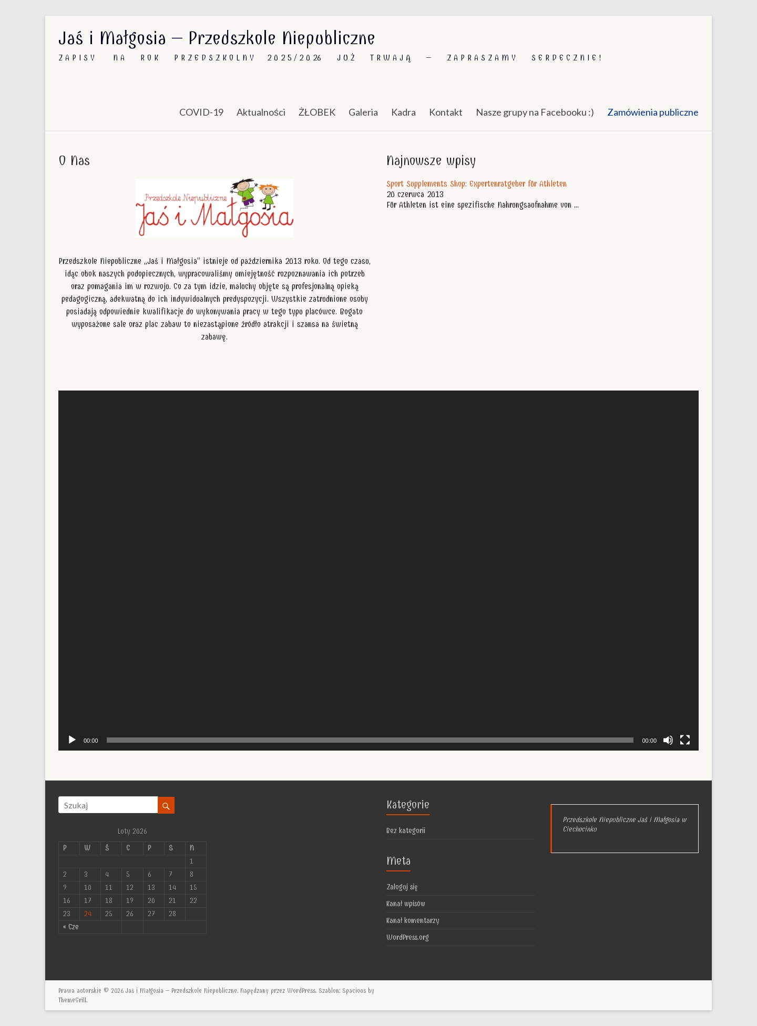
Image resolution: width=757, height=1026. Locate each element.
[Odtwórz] (72, 740)
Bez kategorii (405, 830)
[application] (378, 571)
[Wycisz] (668, 740)
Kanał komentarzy (412, 920)
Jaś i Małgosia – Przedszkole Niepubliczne (216, 38)
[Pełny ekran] (685, 740)
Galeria (363, 112)
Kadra (403, 112)
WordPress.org (407, 937)
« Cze (71, 926)
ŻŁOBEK (317, 112)
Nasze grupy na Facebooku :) (535, 112)
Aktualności (261, 112)
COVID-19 (201, 112)
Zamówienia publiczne (653, 112)
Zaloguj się (402, 887)
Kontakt (446, 112)
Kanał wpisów (405, 903)
